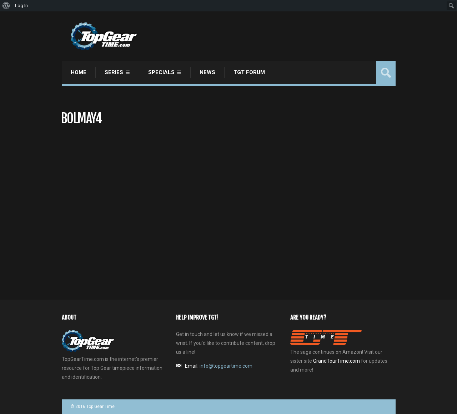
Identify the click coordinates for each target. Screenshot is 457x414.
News (207, 72)
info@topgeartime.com (226, 366)
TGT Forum (249, 72)
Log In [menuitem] (21, 5)
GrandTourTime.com (336, 361)
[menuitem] (6, 5)
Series (114, 72)
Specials (161, 72)
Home (78, 72)
